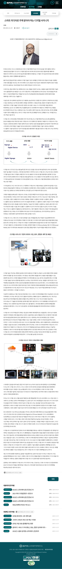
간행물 (40, 7)
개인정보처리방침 (49, 549)
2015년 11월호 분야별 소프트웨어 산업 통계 (25, 531)
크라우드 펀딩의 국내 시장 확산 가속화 (24, 520)
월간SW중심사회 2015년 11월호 (14, 472)
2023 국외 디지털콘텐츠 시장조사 (22, 493)
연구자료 (31, 7)
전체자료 (23, 7)
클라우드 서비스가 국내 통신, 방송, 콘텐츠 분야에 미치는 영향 (29, 527)
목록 (53, 479)
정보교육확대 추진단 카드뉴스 (21, 505)
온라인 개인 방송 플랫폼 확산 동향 (22, 523)
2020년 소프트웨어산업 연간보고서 (23, 501)
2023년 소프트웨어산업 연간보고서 (23, 490)
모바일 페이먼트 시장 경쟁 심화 (21, 516)
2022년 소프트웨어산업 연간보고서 (23, 497)
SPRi (4, 25)
